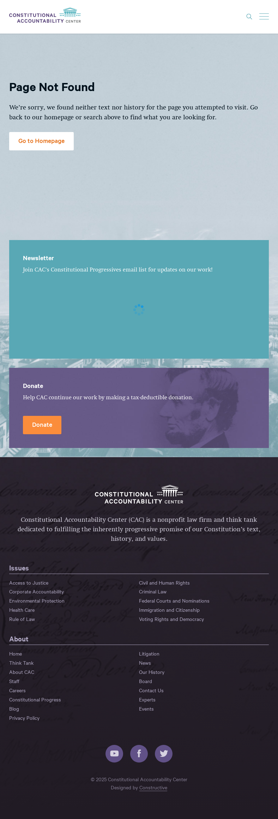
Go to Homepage (41, 140)
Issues (19, 567)
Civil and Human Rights (164, 582)
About (19, 638)
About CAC (21, 671)
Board (145, 681)
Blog (14, 708)
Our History (151, 671)
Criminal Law (153, 591)
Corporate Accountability (36, 591)
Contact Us (151, 690)
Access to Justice (28, 582)
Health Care (22, 609)
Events (146, 708)
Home (15, 653)
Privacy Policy (24, 717)
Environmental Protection (37, 600)
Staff (14, 681)
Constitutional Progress (35, 699)
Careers (17, 690)
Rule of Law (22, 618)
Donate (42, 424)
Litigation (149, 653)
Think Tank (21, 662)
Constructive (153, 787)
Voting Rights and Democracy (171, 618)
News (145, 662)
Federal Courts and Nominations (174, 600)
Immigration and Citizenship (169, 609)
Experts (147, 699)
